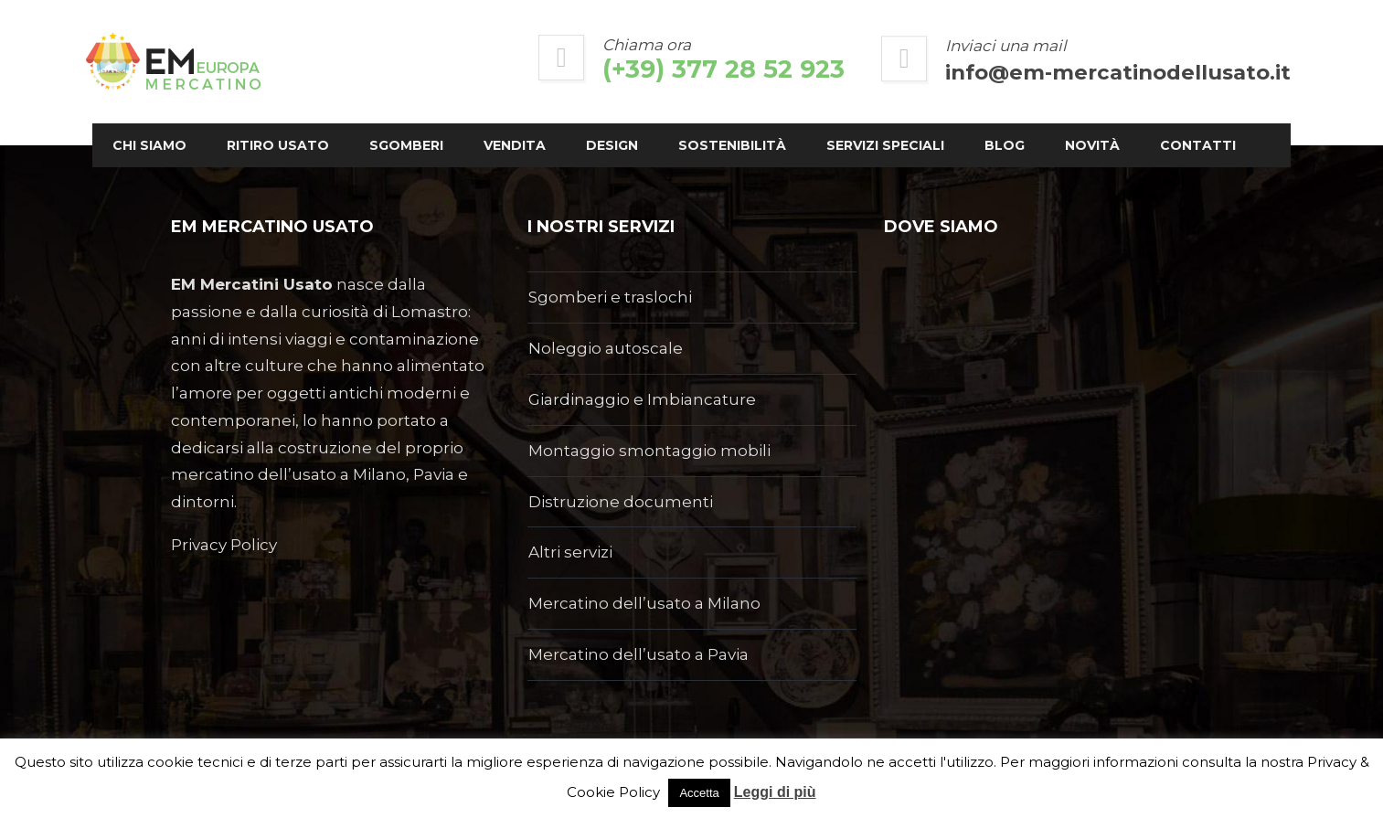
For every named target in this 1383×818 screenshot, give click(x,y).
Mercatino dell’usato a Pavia (638, 654)
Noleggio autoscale (605, 348)
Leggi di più (775, 792)
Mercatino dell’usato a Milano (644, 603)
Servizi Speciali (964, 123)
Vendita (593, 123)
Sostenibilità (811, 123)
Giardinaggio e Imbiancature (642, 399)
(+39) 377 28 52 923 (646, 69)
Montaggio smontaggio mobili (649, 450)
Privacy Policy (224, 545)
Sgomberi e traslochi (610, 297)
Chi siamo (228, 123)
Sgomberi (485, 123)
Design (691, 123)
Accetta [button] (698, 793)
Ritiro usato (356, 123)
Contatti (324, 167)
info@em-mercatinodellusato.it (1040, 72)
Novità (218, 167)
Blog (1083, 123)
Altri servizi (570, 552)
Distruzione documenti (620, 502)
